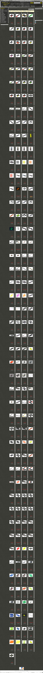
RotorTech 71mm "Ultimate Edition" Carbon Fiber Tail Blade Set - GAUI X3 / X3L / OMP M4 (31, 233)
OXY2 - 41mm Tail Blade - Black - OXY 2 (18, 446)
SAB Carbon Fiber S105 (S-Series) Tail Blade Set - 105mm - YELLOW (18, 99)
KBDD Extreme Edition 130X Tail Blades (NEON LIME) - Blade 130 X (12, 633)
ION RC (36, 13)
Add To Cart (12, 24)
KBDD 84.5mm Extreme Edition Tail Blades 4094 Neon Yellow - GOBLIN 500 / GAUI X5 (31, 647)
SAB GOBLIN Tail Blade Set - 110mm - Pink (12, 59)
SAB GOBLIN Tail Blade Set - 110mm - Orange (24, 46)
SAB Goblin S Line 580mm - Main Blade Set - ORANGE (18, 86)
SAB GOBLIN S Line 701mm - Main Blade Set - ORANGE (24, 72)
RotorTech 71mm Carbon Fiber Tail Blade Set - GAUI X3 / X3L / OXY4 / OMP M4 (12, 513)
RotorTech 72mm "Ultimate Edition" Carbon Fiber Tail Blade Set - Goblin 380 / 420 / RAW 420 (25, 233)
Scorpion (36, 16)
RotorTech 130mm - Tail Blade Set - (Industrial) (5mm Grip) (25, 19)
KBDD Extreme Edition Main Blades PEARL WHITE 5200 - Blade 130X (31, 619)
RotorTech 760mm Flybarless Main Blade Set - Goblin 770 (25, 459)
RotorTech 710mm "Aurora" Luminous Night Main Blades (24, 339)
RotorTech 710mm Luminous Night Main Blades (31, 259)
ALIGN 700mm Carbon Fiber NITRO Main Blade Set (24, 419)
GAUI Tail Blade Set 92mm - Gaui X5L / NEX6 (25, 366)
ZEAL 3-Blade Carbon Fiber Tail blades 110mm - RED (18, 579)
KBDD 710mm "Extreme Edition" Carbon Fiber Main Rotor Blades (12, 219)
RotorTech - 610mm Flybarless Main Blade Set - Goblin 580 (18, 526)
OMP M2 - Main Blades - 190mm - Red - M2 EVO (31, 179)
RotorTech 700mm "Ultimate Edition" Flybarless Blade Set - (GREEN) (12, 112)
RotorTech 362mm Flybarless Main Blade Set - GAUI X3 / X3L (31, 539)
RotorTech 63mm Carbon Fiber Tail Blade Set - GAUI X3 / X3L (31, 499)
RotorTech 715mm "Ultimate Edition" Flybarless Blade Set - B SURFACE (18, 126)
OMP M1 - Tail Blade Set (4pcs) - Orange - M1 (25, 299)
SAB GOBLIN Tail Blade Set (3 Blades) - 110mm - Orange (18, 46)
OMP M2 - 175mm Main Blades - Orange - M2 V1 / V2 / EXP (25, 352)
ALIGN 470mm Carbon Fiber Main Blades (24, 406)
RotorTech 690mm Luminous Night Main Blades (12, 272)
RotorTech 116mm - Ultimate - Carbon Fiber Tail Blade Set (24, 286)
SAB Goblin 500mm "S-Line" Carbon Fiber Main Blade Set (24, 126)
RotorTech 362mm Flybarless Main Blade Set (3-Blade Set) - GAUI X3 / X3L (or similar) (12, 419)
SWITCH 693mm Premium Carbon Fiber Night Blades (12, 486)
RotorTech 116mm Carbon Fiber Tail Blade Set (25, 512)
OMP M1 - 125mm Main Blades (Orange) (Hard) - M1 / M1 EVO (12, 326)
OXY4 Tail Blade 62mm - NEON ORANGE (18, 486)
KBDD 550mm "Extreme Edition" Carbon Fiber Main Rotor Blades (31, 432)
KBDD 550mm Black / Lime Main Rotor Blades (31, 19)
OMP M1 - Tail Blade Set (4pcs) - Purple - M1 (18, 299)
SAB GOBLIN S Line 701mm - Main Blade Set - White (12, 32)
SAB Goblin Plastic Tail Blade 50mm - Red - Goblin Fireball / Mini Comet (18, 553)
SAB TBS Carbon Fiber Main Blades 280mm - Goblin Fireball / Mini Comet (12, 566)
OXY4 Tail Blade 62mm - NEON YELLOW (31, 446)
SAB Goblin (37, 9)
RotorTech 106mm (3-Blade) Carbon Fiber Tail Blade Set (12, 432)
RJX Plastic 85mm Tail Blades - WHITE (18, 592)
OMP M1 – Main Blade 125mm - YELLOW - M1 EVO (18, 152)
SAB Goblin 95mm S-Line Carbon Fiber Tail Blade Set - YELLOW (24, 86)
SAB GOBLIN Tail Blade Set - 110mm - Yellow (31, 46)
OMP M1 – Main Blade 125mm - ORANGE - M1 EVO (31, 152)
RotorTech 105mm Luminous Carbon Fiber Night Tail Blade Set (31, 472)
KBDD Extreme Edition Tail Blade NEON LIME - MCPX (25, 646)
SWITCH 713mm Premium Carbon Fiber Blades (12, 339)
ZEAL (13, 11)
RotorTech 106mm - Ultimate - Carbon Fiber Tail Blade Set (18, 286)
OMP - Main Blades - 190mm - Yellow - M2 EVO (18, 179)
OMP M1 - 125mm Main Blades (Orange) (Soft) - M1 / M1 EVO (18, 312)
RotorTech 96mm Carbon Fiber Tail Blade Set (18, 459)
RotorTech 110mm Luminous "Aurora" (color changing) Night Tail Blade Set (31, 406)
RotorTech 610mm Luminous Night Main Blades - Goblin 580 (25, 259)
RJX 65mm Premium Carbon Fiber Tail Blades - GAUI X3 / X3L (18, 232)
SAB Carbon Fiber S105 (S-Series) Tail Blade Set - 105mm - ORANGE (24, 99)
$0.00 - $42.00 (3, 25)
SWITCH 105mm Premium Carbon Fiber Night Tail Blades (31, 486)
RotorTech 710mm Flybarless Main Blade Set (18, 392)
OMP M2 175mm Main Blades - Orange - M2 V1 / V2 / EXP (12, 379)
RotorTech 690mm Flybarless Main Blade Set (12, 539)
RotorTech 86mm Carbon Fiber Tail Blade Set (25, 499)
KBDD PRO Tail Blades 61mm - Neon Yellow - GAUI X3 (18, 646)
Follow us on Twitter (38, 22)
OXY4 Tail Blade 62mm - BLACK (12, 458)
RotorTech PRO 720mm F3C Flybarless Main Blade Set (12, 126)
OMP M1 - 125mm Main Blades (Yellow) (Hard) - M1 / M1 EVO (25, 312)
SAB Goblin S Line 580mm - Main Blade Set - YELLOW (31, 72)
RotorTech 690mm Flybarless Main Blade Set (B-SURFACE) (25, 486)
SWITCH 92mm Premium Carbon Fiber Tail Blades (31, 566)
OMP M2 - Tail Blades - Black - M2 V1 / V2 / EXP (18, 379)
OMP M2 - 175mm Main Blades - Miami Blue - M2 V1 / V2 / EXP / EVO (31, 366)
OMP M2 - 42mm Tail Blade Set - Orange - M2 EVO (31, 166)
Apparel (4, 9)
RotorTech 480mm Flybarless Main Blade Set (31, 526)
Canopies (4, 13)
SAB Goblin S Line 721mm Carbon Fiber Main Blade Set (18, 139)
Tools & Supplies (4, 21)
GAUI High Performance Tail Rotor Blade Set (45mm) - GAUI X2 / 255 (24, 633)
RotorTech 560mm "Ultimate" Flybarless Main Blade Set (18, 339)
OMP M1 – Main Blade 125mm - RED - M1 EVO (25, 152)
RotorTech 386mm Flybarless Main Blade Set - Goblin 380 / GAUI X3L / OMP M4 (12, 553)
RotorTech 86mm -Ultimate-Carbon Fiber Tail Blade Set (31, 326)
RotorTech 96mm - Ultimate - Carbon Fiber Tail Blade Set (24, 326)
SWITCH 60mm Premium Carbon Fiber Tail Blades (12, 606)
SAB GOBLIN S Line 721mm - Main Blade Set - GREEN (24, 59)
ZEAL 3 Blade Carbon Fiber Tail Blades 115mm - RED (12, 592)
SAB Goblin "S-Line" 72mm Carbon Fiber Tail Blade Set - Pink (31, 32)
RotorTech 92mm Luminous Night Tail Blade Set (25, 472)
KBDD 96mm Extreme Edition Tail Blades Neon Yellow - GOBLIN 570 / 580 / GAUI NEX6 (31, 353)
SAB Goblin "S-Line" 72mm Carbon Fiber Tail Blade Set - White (12, 46)
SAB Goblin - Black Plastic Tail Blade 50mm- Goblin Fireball (31, 552)
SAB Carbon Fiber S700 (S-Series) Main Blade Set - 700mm (31, 219)
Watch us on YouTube (38, 23)
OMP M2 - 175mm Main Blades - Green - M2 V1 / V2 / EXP (12, 352)
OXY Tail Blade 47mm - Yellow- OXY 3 (31, 592)
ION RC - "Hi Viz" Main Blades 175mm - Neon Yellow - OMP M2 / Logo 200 (31, 139)
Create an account (40, 1)
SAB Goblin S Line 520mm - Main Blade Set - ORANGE (18, 19)
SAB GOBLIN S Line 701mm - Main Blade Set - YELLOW (18, 72)
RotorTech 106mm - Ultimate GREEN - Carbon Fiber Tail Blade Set (31, 99)
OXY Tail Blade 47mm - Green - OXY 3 (31, 579)
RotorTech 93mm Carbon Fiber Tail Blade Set (18, 512)
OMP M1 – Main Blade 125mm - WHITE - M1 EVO (12, 152)
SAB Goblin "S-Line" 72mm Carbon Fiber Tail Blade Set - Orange (24, 32)
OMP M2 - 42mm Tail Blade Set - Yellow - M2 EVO (25, 166)
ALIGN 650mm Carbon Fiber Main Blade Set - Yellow (31, 272)
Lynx (36, 12)
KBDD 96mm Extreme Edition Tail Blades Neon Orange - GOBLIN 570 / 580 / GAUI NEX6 (12, 367)
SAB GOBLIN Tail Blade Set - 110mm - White (18, 59)
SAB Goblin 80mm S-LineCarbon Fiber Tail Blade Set (31, 126)
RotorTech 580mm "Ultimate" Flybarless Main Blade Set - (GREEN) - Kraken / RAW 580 (18, 113)
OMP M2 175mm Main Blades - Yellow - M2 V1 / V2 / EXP (18, 352)
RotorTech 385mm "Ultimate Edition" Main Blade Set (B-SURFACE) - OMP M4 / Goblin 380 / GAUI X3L (12, 140)
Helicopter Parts (4, 17)
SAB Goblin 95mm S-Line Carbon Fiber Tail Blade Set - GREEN (31, 86)
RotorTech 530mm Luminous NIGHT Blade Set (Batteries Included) (18, 473)
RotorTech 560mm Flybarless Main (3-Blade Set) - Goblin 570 (12, 392)
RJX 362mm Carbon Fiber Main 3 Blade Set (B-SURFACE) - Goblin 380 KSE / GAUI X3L (24, 567)
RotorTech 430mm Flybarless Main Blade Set (25, 526)
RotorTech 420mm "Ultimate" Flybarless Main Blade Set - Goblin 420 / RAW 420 (25, 139)
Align (18, 11)
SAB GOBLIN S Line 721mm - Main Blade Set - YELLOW (12, 72)
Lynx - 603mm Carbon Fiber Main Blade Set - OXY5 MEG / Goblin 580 (18, 366)
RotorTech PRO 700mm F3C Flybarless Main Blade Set (31, 112)
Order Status (24, 1)
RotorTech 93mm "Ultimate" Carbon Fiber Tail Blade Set (25, 392)
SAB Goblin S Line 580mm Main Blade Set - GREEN (12, 86)
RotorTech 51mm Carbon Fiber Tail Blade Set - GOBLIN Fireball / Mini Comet (18, 499)
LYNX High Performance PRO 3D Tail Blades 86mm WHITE (18, 606)
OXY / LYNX (24, 11)
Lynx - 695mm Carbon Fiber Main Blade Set (12, 286)
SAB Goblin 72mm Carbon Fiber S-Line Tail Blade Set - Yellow (18, 32)
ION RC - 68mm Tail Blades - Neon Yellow (25, 619)
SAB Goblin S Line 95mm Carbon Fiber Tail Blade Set (31, 206)
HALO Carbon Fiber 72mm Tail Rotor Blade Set (18, 259)
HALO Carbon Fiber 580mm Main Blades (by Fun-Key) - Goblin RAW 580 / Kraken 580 (18, 246)
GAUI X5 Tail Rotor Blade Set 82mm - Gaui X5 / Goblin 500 (12, 659)
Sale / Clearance (3, 22)
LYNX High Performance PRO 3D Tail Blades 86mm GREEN (25, 606)
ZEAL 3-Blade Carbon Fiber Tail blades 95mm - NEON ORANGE (25, 579)
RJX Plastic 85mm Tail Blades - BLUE (12, 578)
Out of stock (31, 24)
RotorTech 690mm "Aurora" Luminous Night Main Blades (12, 472)
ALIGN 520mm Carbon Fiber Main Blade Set (18, 419)
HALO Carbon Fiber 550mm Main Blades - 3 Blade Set (24, 246)
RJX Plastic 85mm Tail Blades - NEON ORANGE (25, 592)
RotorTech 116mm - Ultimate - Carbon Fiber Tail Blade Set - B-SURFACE (12, 166)
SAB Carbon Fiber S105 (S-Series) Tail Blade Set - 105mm (25, 219)
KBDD (29, 11)
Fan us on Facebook (38, 21)
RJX (21, 11)
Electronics (4, 15)
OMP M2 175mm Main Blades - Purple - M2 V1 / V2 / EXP (31, 339)
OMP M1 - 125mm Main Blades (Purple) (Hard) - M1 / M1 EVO (31, 312)
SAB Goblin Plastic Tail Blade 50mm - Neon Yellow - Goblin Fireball (24, 552)
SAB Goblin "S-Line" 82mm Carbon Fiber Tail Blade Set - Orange (12, 19)
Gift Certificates (31, 1)
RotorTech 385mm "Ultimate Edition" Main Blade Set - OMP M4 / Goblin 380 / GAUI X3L (12, 246)
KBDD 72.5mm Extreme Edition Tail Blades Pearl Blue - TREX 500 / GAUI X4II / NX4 (18, 633)
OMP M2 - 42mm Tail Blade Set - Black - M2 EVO (18, 166)
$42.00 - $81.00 (3, 26)
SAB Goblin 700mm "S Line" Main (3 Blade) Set (18, 206)
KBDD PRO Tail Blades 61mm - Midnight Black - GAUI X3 (31, 632)
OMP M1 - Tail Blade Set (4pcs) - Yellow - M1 (12, 299)
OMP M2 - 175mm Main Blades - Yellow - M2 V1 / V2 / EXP (25, 379)
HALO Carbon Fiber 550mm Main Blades (31, 246)
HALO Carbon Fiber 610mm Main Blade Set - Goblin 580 (31, 392)
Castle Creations (37, 17)
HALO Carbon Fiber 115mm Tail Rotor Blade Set (12, 259)
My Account (21, 1)
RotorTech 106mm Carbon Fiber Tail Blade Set (31, 512)
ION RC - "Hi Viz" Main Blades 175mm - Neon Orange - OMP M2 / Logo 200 (18, 193)
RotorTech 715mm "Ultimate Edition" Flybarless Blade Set (31, 192)
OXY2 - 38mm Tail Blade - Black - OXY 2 (12, 446)
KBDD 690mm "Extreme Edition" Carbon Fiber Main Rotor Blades (31, 459)
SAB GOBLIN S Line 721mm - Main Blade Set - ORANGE (31, 59)
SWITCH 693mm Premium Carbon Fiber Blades (18, 566)
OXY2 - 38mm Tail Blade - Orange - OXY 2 (25, 446)
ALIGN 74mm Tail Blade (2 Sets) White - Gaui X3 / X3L (31, 379)
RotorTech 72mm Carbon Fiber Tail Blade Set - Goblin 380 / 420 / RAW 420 (12, 526)
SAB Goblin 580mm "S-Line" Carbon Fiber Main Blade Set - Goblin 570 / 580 (24, 206)
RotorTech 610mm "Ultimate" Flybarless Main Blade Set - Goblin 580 (18, 406)
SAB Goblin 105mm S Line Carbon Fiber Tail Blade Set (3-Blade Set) (12, 206)
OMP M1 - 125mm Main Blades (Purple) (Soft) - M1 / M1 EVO (12, 312)
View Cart (34, 1)
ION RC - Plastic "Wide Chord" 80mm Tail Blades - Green (12, 232)
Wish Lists (28, 1)
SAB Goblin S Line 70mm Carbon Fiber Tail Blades (24, 192)
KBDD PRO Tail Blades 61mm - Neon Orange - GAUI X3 (12, 646)
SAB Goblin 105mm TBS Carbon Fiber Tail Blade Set (18, 432)
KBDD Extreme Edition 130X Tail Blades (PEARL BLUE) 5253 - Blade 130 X (12, 619)
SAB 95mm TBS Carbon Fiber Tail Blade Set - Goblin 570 (25, 432)
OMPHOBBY (37, 11)
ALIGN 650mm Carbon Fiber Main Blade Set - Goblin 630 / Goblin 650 (24, 272)
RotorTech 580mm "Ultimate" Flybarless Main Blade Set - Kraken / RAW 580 (31, 299)
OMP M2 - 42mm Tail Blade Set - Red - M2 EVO (12, 179)
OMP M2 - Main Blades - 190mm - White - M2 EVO (25, 179)
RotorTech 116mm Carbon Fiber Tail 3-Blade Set (31, 419)
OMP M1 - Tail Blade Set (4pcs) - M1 (18, 326)
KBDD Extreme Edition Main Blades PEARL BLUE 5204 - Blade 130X (18, 619)
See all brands (37, 18)
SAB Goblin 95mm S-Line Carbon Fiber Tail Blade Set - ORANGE (12, 99)
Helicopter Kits (4, 16)
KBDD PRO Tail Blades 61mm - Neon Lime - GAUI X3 (18, 219)
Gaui (15, 11)
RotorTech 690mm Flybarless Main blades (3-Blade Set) (18, 272)
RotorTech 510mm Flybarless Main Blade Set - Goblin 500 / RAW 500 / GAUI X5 (18, 539)
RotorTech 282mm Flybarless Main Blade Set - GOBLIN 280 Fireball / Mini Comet (12, 500)
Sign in (37, 1)
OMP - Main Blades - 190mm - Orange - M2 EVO (12, 192)
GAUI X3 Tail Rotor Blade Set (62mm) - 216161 (31, 606)
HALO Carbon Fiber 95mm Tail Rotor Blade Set (12, 406)
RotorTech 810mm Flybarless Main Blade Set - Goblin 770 (25, 112)
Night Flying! (3, 14)
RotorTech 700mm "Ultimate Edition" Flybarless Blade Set (31, 286)
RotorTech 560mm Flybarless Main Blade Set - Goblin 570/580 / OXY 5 (25, 539)
